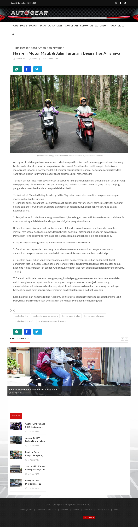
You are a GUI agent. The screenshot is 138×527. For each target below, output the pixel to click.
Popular (16, 416)
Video (121, 25)
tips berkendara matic (24, 321)
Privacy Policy (103, 509)
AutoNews (101, 25)
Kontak (76, 509)
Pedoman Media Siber (46, 509)
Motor (33, 25)
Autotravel (55, 25)
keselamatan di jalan (71, 316)
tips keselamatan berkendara (45, 316)
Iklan (116, 509)
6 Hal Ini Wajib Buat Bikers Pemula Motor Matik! (33, 389)
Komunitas (86, 25)
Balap (43, 25)
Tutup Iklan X (89, 517)
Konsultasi (71, 25)
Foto (113, 25)
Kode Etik (88, 509)
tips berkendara (21, 316)
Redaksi (64, 509)
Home (15, 25)
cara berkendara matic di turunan (52, 321)
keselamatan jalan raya (94, 316)
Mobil (23, 25)
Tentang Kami (26, 509)
